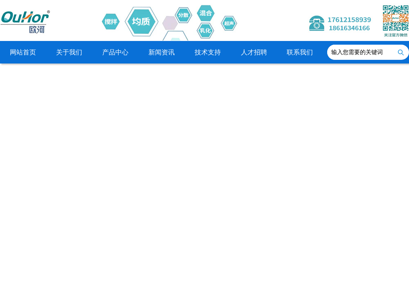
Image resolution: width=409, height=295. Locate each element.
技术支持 (208, 52)
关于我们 (69, 52)
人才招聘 (254, 52)
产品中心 (115, 52)
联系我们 (300, 52)
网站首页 (23, 52)
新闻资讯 (161, 52)
